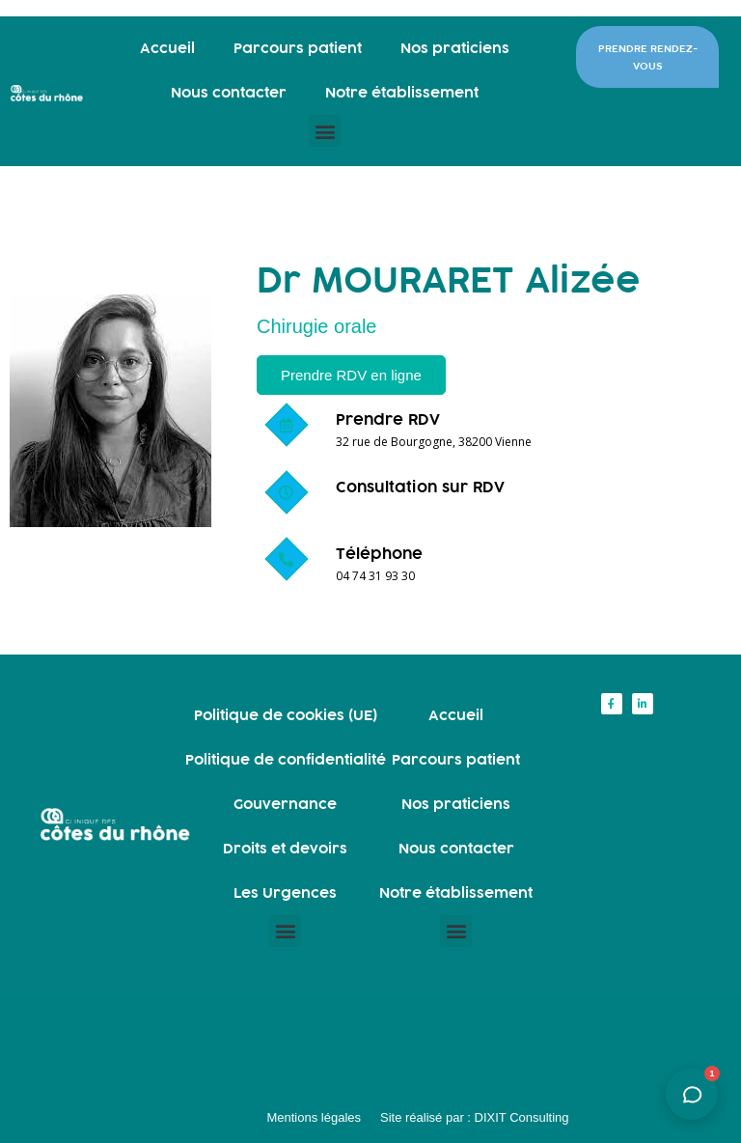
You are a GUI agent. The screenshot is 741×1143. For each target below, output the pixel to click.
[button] (325, 131)
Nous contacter (229, 92)
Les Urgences (285, 892)
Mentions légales (313, 1117)
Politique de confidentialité (285, 759)
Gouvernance (285, 804)
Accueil (167, 48)
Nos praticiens (454, 48)
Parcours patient (297, 48)
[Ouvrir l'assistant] (692, 1094)
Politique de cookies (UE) (285, 715)
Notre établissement (402, 92)
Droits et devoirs (285, 848)
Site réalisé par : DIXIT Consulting (474, 1117)
